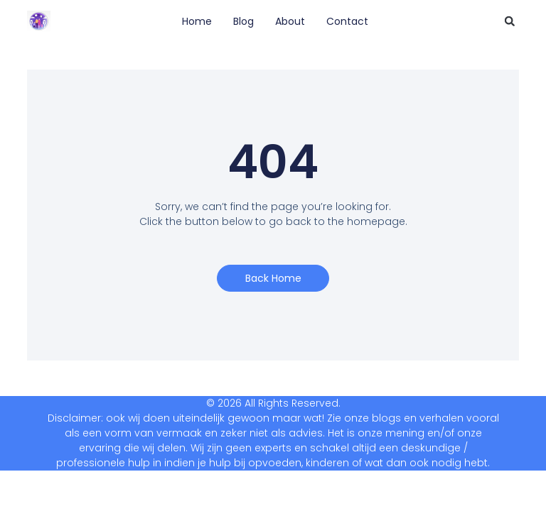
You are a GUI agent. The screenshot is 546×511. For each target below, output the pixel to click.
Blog (243, 21)
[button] (509, 21)
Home (197, 21)
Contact (347, 21)
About (290, 21)
